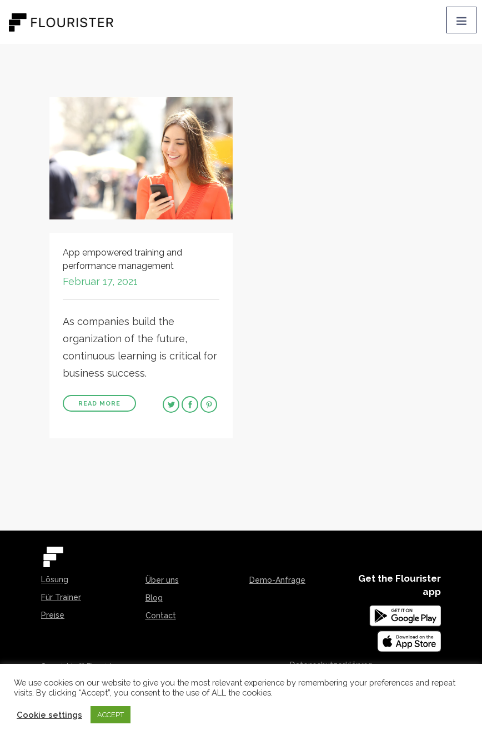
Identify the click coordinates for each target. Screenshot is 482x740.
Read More (99, 403)
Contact (160, 615)
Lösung (54, 579)
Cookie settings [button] (49, 714)
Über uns (162, 580)
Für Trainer (61, 597)
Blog (154, 597)
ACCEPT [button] (110, 715)
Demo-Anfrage (277, 580)
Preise (52, 615)
